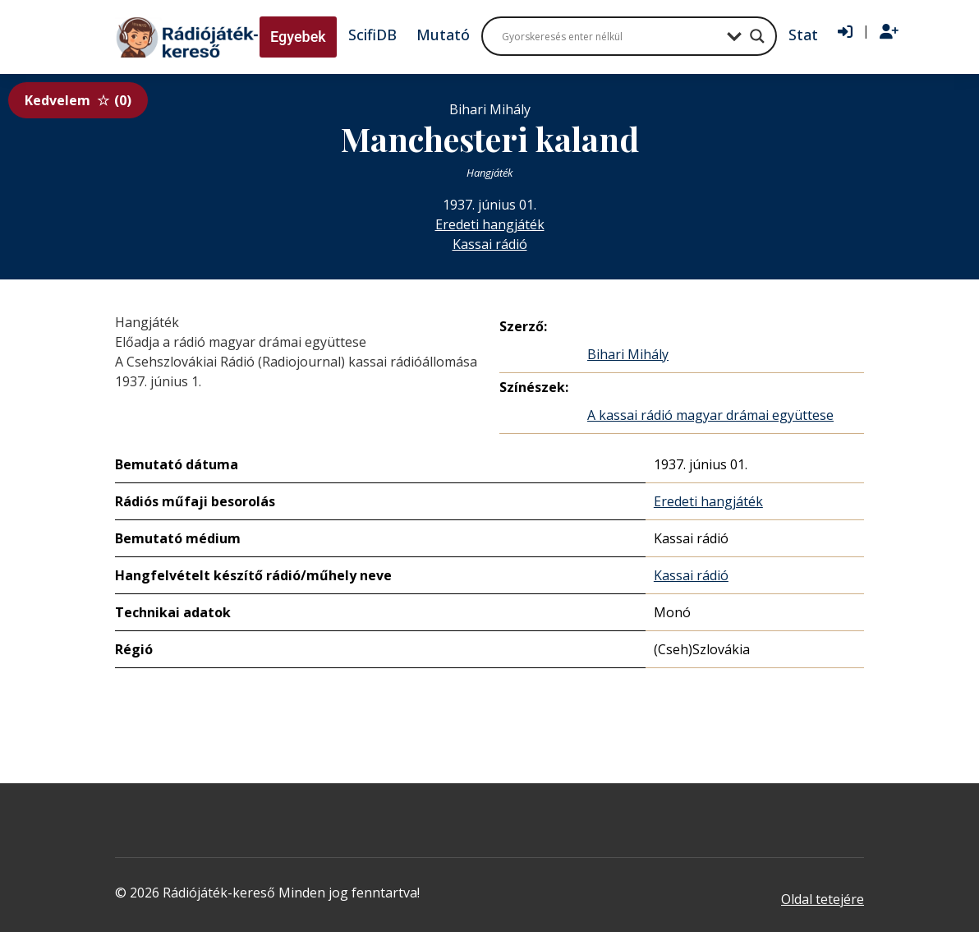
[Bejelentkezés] (845, 32)
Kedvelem (78, 100)
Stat (803, 34)
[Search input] (610, 36)
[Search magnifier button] (757, 36)
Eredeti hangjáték (490, 224)
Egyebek (298, 36)
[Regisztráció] (889, 32)
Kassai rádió (490, 244)
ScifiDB (372, 34)
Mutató (443, 34)
